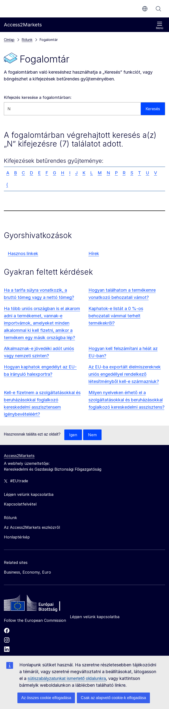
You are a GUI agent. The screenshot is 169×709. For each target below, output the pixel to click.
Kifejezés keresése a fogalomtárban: (37, 97)
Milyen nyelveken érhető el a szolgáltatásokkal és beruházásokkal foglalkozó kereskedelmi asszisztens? (126, 400)
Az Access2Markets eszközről (32, 527)
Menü (159, 25)
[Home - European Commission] (39, 604)
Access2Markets (19, 455)
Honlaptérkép (17, 537)
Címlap (9, 40)
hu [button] (145, 9)
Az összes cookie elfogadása (46, 698)
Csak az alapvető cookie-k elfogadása (113, 698)
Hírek (93, 253)
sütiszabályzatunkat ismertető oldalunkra (67, 678)
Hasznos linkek (23, 253)
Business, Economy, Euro (27, 572)
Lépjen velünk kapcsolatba (94, 616)
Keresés (158, 9)
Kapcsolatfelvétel (20, 504)
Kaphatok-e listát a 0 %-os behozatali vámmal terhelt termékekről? (115, 316)
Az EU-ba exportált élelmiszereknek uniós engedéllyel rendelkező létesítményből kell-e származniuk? (124, 374)
